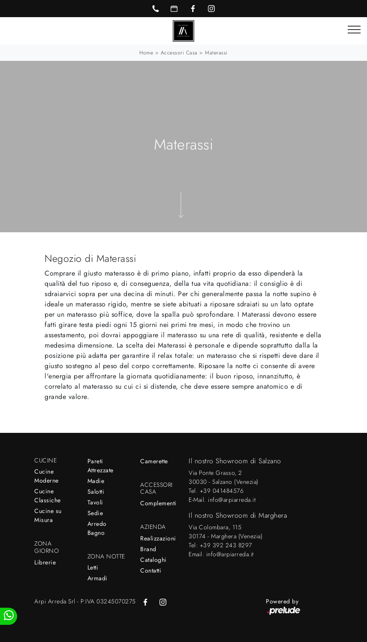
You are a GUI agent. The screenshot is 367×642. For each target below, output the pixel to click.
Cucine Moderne (46, 476)
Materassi (216, 53)
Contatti (150, 570)
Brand (148, 549)
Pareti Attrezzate (100, 465)
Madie (96, 481)
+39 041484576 (222, 490)
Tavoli (95, 502)
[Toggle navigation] (354, 30)
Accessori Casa (179, 53)
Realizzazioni (158, 538)
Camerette (154, 461)
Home (146, 53)
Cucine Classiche (47, 495)
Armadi (97, 578)
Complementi (158, 503)
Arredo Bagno (97, 528)
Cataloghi (153, 559)
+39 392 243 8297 (226, 545)
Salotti (96, 491)
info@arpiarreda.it (232, 499)
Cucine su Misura (48, 515)
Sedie (95, 513)
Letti (93, 567)
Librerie (45, 562)
